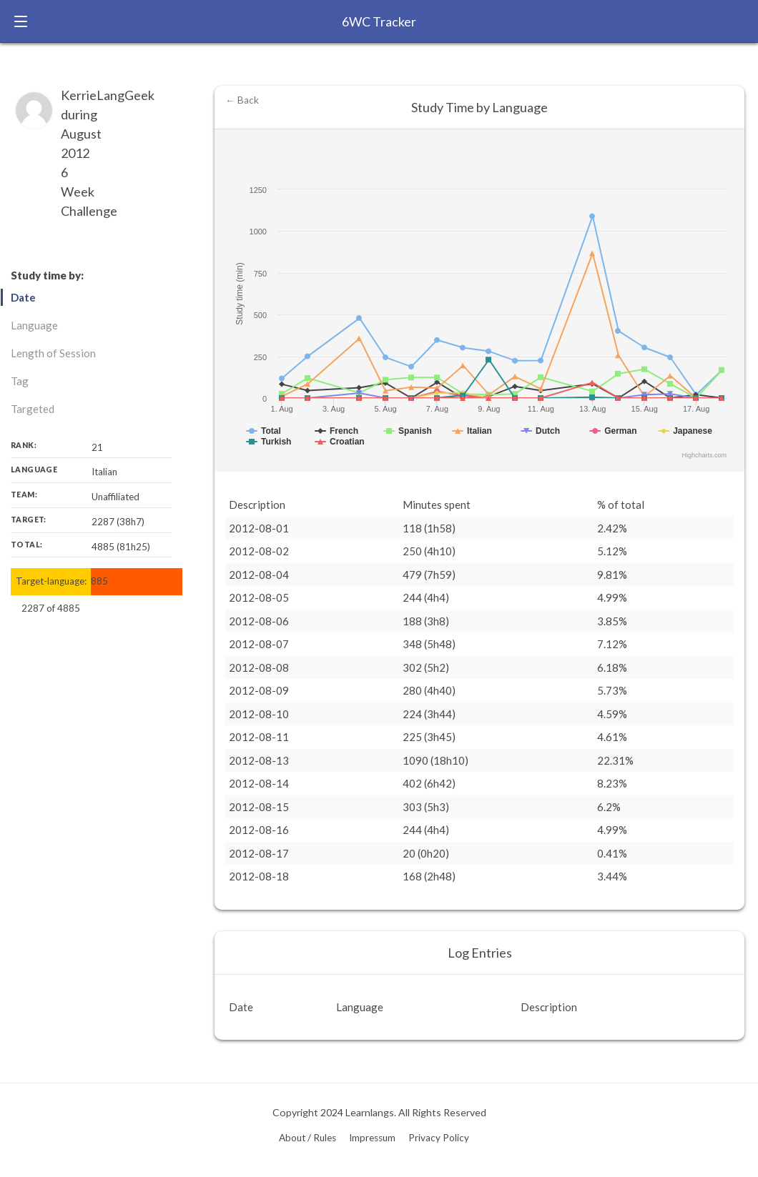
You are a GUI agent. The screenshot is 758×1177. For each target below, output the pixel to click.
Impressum (372, 1137)
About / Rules (307, 1137)
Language (34, 325)
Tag (20, 380)
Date (23, 297)
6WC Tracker (379, 21)
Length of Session (53, 353)
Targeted (32, 408)
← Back (242, 100)
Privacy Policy (438, 1137)
